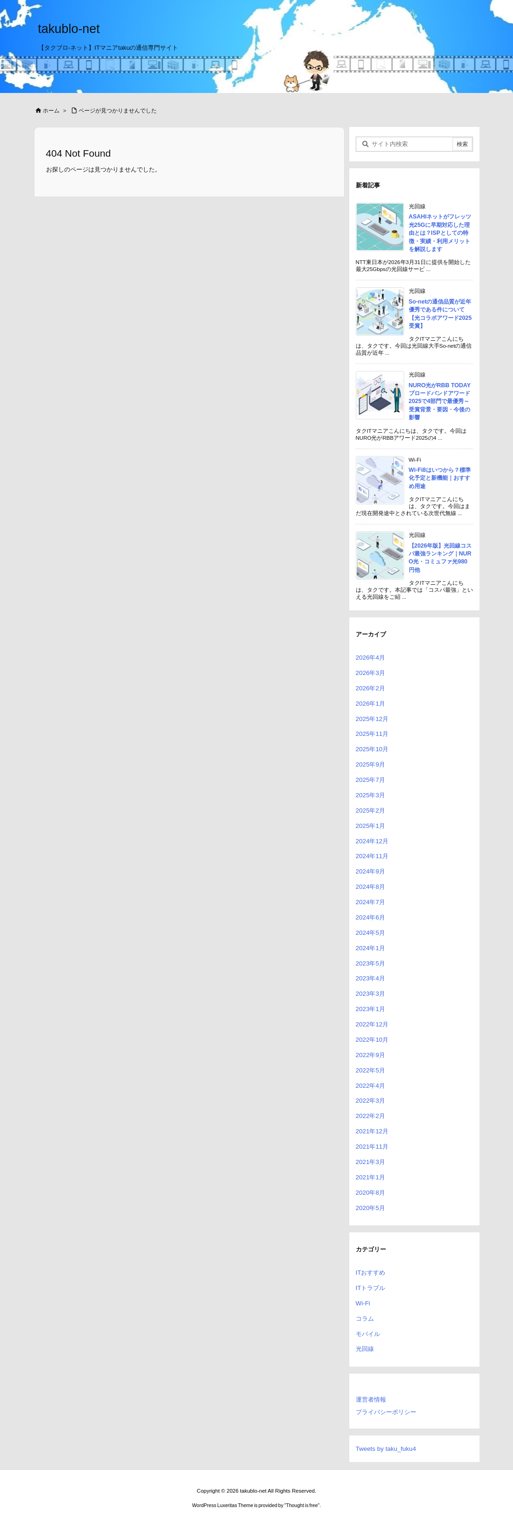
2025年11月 (372, 733)
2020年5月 (370, 1207)
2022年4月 (370, 1085)
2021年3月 (370, 1161)
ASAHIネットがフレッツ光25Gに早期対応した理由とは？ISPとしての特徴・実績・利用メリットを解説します (440, 232)
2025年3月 (370, 795)
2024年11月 (372, 856)
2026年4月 (370, 657)
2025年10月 (372, 749)
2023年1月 (370, 1008)
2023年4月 (370, 978)
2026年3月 (370, 672)
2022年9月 (370, 1055)
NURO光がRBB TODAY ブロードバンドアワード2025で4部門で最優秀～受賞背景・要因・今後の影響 (440, 401)
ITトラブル (371, 1287)
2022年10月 (372, 1039)
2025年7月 (370, 779)
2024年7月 (370, 902)
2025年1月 (370, 825)
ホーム (51, 110)
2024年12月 (372, 841)
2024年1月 (370, 948)
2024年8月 (370, 886)
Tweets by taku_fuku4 (386, 1448)
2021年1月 (370, 1177)
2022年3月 (370, 1100)
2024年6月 (370, 917)
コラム (365, 1318)
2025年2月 (370, 810)
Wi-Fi (363, 1303)
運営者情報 (371, 1399)
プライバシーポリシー (386, 1412)
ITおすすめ (371, 1272)
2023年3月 (370, 993)
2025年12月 (372, 718)
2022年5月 (370, 1070)
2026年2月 (370, 688)
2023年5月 (370, 963)
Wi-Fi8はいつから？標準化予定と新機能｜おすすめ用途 (440, 478)
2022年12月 (372, 1024)
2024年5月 (370, 932)
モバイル (368, 1333)
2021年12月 (372, 1131)
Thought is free (302, 1505)
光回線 (365, 1348)
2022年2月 (370, 1115)
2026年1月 (370, 703)
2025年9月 (370, 764)
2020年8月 (370, 1192)
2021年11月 (372, 1146)
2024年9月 (370, 871)
